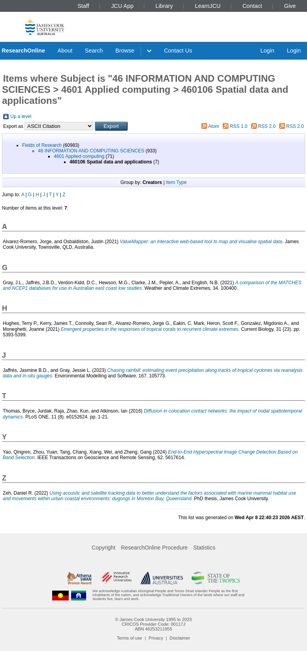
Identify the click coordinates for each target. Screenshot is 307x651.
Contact (252, 6)
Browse (124, 50)
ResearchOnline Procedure (154, 547)
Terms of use (129, 638)
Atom (213, 126)
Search (94, 50)
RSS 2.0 (267, 126)
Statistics (204, 547)
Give (290, 6)
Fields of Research (42, 145)
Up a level (20, 116)
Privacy (156, 638)
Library (164, 6)
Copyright (103, 547)
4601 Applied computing (79, 156)
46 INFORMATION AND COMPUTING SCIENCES (91, 151)
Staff (83, 6)
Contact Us (178, 50)
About (65, 50)
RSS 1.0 (239, 126)
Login (267, 50)
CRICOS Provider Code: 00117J (153, 624)
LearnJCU (207, 6)
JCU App (122, 6)
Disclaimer (180, 638)
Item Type (176, 182)
